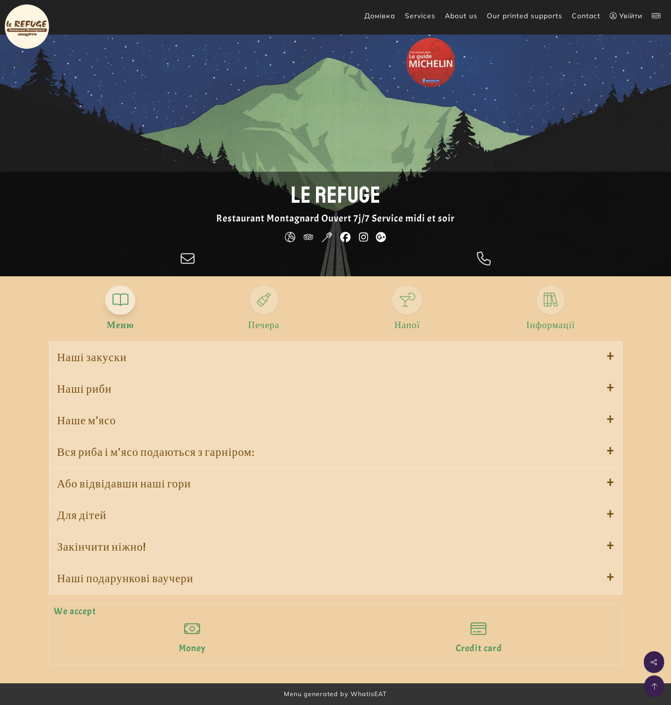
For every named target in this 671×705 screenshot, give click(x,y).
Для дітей (82, 515)
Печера (263, 325)
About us (461, 15)
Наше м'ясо (87, 420)
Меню (120, 325)
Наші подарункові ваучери (125, 578)
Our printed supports (524, 15)
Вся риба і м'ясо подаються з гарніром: (156, 452)
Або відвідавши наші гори (124, 484)
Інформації (550, 325)
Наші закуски (92, 357)
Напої (407, 325)
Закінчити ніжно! (101, 547)
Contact (586, 15)
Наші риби (84, 389)
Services (420, 15)
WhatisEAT (369, 694)
